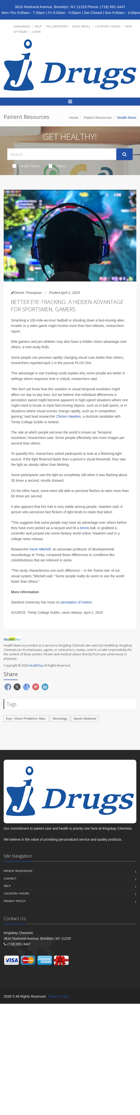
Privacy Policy (15, 901)
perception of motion (76, 602)
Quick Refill (81, 26)
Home (73, 118)
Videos (58, 165)
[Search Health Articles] (61, 154)
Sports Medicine (85, 718)
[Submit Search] (124, 154)
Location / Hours (107, 26)
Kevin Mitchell (40, 549)
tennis (84, 528)
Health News (26, 165)
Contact (10, 878)
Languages (21, 26)
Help (38, 26)
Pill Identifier (56, 26)
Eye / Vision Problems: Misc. (26, 718)
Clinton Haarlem (68, 416)
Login (36, 31)
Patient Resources (98, 118)
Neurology (60, 718)
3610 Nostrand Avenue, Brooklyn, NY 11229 (50, 7)
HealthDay (36, 665)
